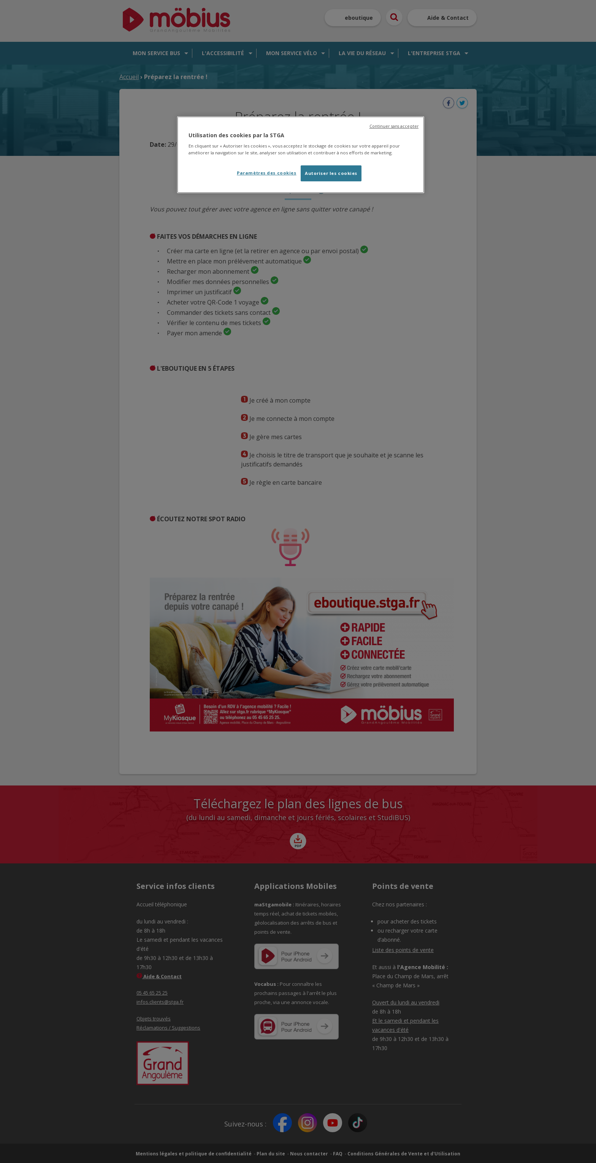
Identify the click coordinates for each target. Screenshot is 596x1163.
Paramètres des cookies (266, 173)
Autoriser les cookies (331, 173)
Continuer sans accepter (393, 126)
